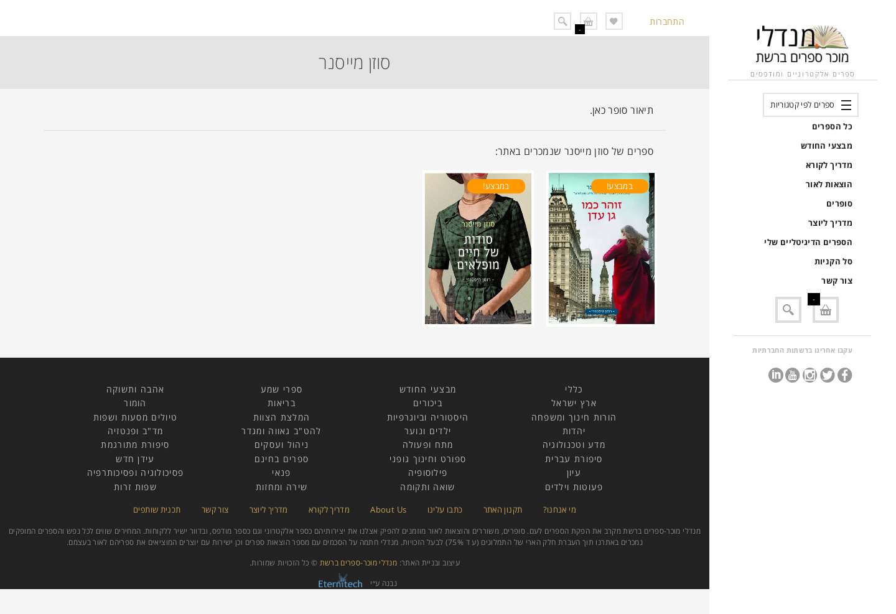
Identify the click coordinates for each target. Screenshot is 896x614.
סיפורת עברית (574, 459)
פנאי (281, 472)
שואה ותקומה (427, 487)
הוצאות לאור (829, 184)
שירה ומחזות (281, 487)
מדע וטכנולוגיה (574, 444)
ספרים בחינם (281, 459)
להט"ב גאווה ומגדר (281, 431)
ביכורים (427, 403)
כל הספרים (832, 126)
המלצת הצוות (281, 417)
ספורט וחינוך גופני (428, 459)
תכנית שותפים (156, 509)
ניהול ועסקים (281, 444)
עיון (574, 472)
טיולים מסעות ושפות (135, 417)
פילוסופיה (428, 472)
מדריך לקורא (829, 164)
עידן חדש (135, 459)
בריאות (282, 403)
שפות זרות (135, 487)
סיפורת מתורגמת (135, 444)
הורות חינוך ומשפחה (574, 417)
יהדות (574, 431)
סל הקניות (833, 261)
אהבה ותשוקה (135, 389)
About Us (388, 509)
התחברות (667, 21)
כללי (573, 389)
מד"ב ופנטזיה (136, 431)
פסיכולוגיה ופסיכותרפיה (135, 472)
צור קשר (836, 280)
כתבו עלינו (445, 509)
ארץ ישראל (574, 403)
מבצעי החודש (826, 145)
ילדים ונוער (427, 431)
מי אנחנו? (559, 509)
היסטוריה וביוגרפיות (428, 417)
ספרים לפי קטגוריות (802, 104)
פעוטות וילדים (574, 487)
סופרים (839, 203)
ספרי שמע (281, 389)
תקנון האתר (503, 509)
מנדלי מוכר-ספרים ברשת (359, 562)
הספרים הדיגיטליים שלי (808, 242)
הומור (135, 403)
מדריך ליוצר (830, 222)
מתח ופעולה (428, 444)
